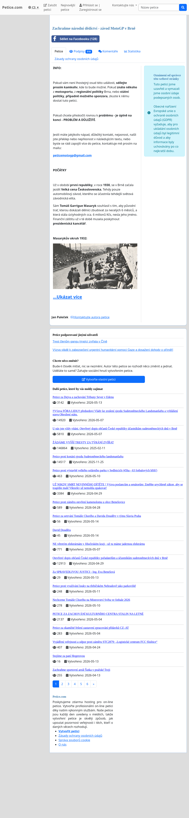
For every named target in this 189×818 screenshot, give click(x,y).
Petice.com (12, 7)
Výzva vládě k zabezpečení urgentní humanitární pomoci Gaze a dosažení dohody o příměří (113, 401)
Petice (59, 103)
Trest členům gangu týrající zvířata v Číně (80, 393)
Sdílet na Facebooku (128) (74, 90)
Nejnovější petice (68, 7)
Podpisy (80, 103)
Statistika (132, 103)
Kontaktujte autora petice (90, 369)
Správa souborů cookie (74, 792)
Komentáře (108, 103)
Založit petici (50, 7)
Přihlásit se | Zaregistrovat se (90, 7)
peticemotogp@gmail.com (72, 207)
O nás (62, 796)
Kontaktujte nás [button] (123, 5)
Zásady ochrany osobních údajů (76, 111)
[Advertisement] (118, 47)
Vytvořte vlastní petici (99, 431)
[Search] (158, 7)
